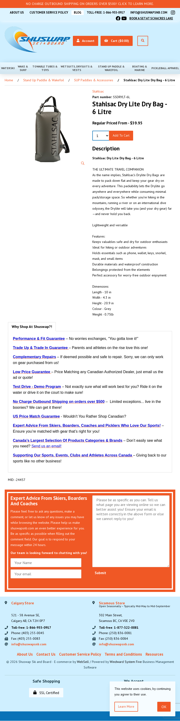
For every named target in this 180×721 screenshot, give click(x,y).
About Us (16, 13)
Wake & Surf (23, 68)
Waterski (8, 68)
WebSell (83, 662)
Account (85, 41)
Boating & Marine (139, 68)
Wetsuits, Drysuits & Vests (77, 68)
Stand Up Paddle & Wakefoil (111, 68)
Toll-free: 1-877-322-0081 (119, 627)
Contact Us (46, 654)
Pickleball (159, 68)
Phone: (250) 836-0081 (115, 633)
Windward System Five (126, 662)
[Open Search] (142, 41)
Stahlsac (98, 91)
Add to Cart (121, 135)
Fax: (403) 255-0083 (25, 639)
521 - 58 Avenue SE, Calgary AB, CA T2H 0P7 (28, 612)
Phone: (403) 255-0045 (27, 633)
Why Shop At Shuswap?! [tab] (32, 326)
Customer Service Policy (47, 13)
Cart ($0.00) (116, 41)
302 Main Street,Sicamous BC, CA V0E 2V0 (134, 612)
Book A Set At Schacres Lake (151, 18)
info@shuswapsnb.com (148, 13)
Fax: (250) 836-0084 (113, 639)
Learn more (126, 706)
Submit (100, 573)
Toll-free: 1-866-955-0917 (105, 13)
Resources (154, 654)
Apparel (173, 68)
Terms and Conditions (123, 654)
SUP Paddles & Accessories (93, 80)
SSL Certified (46, 693)
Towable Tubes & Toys (45, 68)
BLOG (77, 13)
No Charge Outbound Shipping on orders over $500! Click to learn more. (90, 4)
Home (9, 80)
